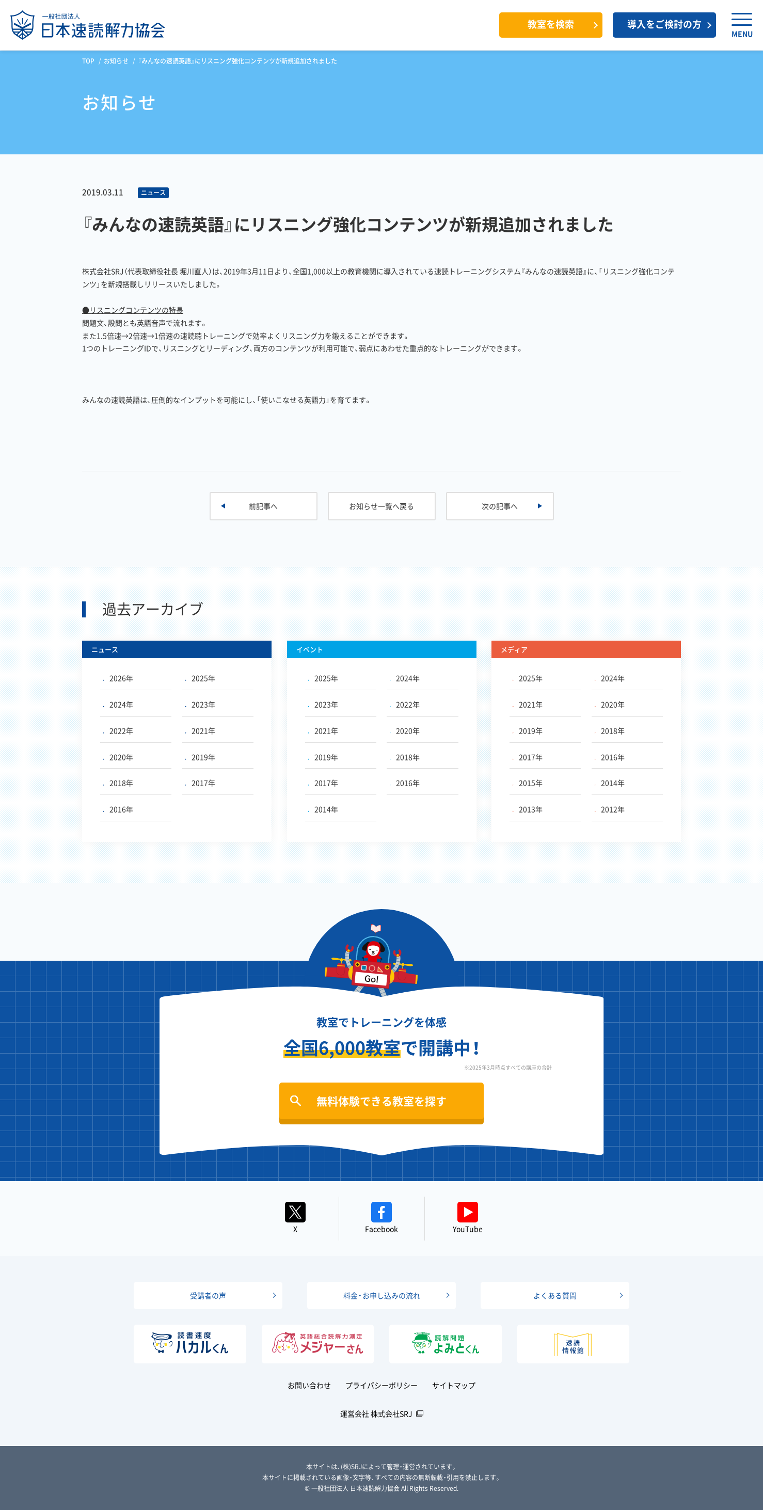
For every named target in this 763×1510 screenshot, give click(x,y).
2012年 (610, 809)
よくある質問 (555, 1295)
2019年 (200, 757)
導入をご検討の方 (664, 24)
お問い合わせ (309, 1385)
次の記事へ (500, 506)
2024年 (118, 704)
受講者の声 (208, 1295)
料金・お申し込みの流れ (381, 1295)
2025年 (200, 678)
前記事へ (263, 506)
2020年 (118, 757)
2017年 (200, 782)
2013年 (528, 809)
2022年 (118, 730)
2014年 (323, 809)
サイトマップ (453, 1385)
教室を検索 (551, 24)
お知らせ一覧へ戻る (381, 506)
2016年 (118, 809)
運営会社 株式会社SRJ (376, 1413)
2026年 (118, 678)
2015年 (528, 782)
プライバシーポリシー (381, 1385)
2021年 (200, 730)
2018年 (118, 782)
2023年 (200, 704)
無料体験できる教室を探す (381, 1101)
